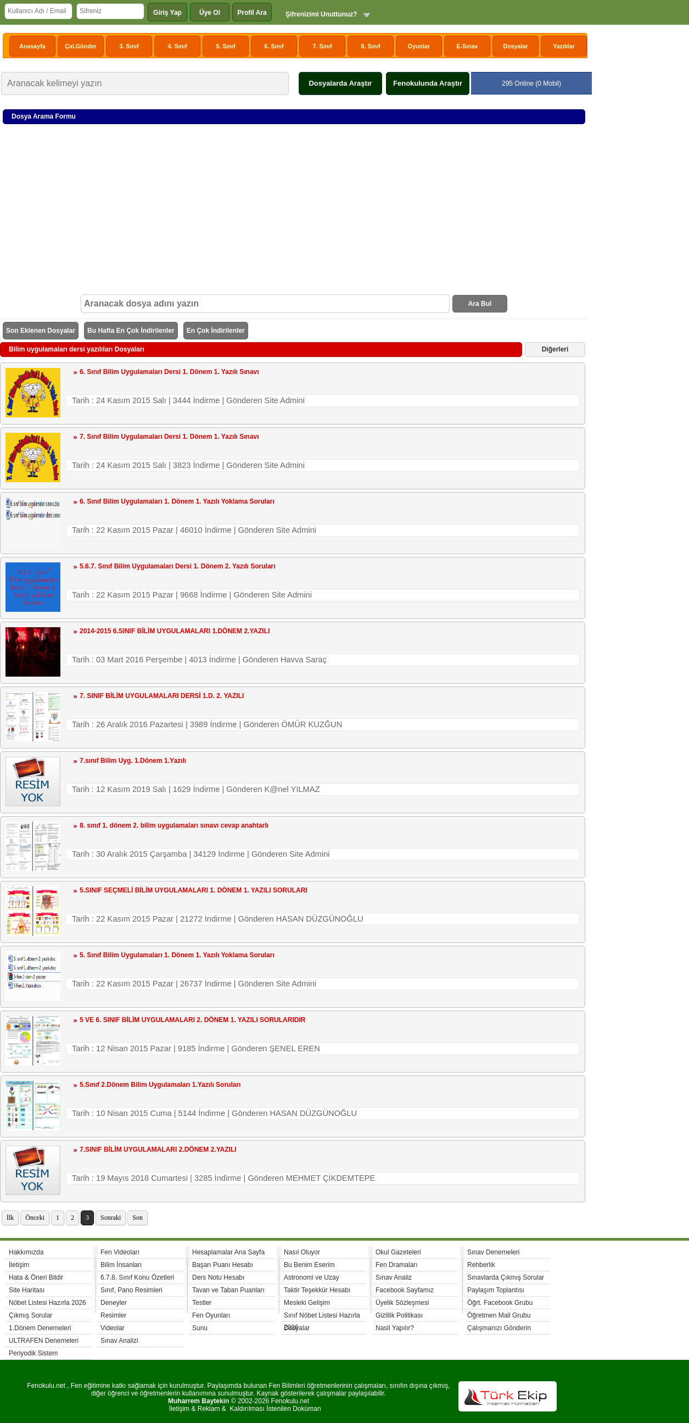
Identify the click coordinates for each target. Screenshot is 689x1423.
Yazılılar (564, 46)
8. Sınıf (370, 46)
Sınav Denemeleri (493, 1252)
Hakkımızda (26, 1252)
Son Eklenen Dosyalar (40, 330)
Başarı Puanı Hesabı (222, 1265)
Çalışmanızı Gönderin (499, 1328)
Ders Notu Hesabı (218, 1277)
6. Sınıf (274, 46)
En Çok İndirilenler (216, 330)
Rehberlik (481, 1265)
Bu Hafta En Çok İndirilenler (131, 330)
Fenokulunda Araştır (427, 83)
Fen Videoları (119, 1252)
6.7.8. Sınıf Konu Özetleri (137, 1277)
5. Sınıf (226, 46)
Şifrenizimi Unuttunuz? (321, 14)
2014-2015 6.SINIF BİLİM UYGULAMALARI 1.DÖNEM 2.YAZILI (175, 631)
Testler (201, 1303)
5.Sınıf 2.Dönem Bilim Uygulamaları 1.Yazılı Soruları (160, 1085)
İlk (10, 1217)
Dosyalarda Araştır (340, 83)
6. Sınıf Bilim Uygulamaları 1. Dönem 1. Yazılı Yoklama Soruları (177, 501)
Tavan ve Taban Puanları (228, 1290)
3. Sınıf (129, 46)
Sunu (200, 1328)
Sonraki (110, 1217)
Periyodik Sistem (33, 1353)
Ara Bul (480, 304)
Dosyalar (515, 46)
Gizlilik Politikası (399, 1315)
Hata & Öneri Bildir (36, 1277)
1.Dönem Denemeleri (40, 1328)
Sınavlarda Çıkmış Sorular (505, 1277)
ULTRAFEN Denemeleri (44, 1340)
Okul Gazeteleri (398, 1252)
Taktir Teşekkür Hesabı (317, 1290)
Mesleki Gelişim (307, 1303)
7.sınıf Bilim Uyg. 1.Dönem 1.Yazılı (133, 760)
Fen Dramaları (397, 1265)
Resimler (113, 1315)
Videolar (112, 1328)
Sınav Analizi (119, 1340)
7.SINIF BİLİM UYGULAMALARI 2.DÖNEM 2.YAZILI (158, 1149)
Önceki (34, 1217)
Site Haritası (26, 1290)
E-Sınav (467, 46)
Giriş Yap (167, 12)
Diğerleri (555, 349)
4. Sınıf (177, 46)
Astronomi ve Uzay (311, 1277)
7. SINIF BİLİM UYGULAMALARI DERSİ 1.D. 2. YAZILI (162, 696)
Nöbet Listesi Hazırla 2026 (47, 1303)
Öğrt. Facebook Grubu (500, 1303)
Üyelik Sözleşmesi (402, 1303)
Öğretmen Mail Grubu (498, 1315)
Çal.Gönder (80, 46)
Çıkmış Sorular (30, 1315)
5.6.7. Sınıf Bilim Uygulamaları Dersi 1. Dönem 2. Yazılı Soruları (178, 566)
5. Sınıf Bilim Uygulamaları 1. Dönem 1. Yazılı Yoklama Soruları (177, 955)
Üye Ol (209, 12)
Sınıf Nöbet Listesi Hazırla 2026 (322, 1317)
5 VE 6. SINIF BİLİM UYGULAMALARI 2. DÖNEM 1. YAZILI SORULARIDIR (192, 1020)
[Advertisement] (294, 212)
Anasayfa (32, 46)
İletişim (19, 1265)
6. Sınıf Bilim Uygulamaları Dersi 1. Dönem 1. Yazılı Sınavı (169, 372)
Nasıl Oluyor (302, 1252)
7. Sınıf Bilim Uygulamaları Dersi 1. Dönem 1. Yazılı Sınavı (169, 436)
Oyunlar (419, 46)
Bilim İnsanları (121, 1265)
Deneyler (113, 1303)
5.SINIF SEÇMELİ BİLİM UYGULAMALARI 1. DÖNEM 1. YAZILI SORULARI (193, 890)
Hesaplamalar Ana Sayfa (228, 1252)
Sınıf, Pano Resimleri (131, 1290)
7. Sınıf (322, 46)
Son (137, 1217)
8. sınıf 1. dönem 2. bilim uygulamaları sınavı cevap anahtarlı (174, 825)
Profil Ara (252, 12)
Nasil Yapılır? (395, 1328)
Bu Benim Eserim (309, 1265)
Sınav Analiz (394, 1277)
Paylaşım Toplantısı (495, 1290)
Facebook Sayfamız (405, 1290)
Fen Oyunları (211, 1315)
